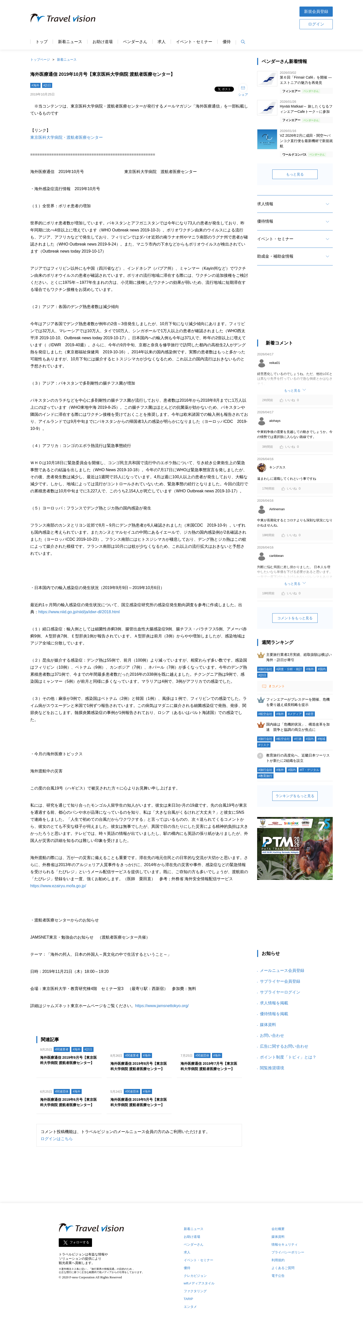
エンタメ (190, 1307)
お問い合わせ (272, 1035)
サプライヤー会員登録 (280, 981)
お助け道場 (103, 42)
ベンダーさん (135, 42)
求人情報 (265, 204)
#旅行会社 (265, 669)
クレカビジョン (195, 1276)
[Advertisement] (197, 17)
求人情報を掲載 (274, 1003)
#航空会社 (265, 714)
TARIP (188, 1299)
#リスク (263, 745)
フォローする (79, 1242)
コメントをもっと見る (295, 618)
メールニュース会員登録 (282, 970)
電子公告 (278, 1276)
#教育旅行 (265, 776)
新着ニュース (70, 42)
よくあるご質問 (282, 1268)
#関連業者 (62, 1049)
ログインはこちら (57, 1139)
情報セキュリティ (284, 1244)
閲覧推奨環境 (272, 1068)
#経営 (310, 714)
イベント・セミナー (194, 42)
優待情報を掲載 (274, 1014)
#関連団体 (202, 1055)
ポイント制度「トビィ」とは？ (288, 1057)
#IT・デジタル (309, 770)
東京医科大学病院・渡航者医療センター (66, 137)
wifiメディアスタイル (199, 1283)
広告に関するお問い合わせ (284, 1046)
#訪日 (47, 85)
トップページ (40, 59)
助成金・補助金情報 (275, 256)
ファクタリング (195, 1291)
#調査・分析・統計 (289, 669)
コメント (276, 686)
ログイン (316, 24)
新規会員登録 (316, 11)
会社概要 (278, 1229)
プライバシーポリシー (287, 1252)
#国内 (322, 669)
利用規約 (278, 1260)
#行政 (298, 739)
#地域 (321, 739)
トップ (42, 42)
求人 (162, 42)
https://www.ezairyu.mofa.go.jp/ (58, 886)
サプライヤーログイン (280, 992)
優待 (227, 42)
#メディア (295, 714)
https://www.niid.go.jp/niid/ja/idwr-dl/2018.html (79, 612)
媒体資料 (268, 1024)
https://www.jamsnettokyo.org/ (162, 1006)
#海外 (35, 85)
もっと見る (295, 174)
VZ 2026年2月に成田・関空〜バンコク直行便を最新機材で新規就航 (306, 140)
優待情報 (265, 221)
